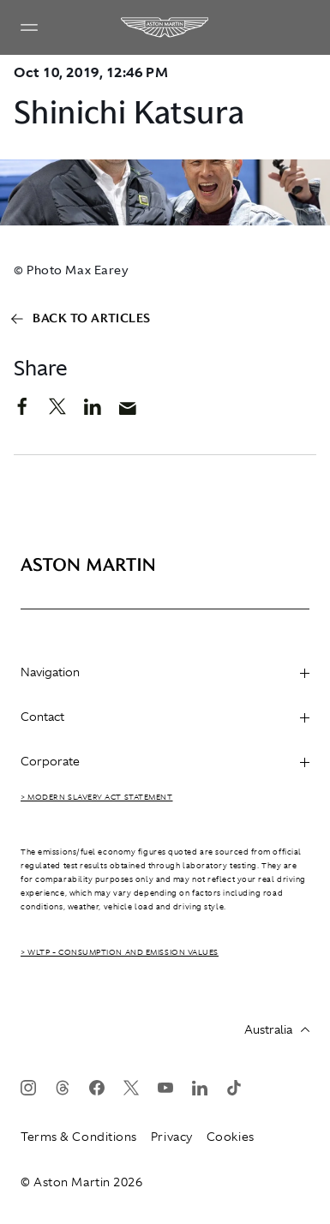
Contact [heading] (165, 716)
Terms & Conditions (79, 1136)
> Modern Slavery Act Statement (97, 797)
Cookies (231, 1136)
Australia (276, 1029)
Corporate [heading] (165, 761)
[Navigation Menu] (29, 27)
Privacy (172, 1136)
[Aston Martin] (165, 27)
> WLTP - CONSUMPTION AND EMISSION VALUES (120, 952)
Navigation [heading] (165, 672)
